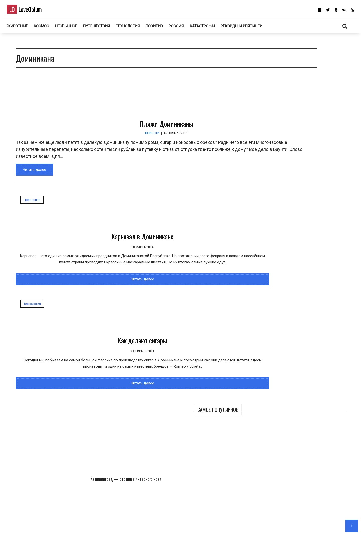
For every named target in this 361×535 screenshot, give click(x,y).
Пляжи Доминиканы (133, 126)
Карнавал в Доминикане (70, 239)
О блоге (178, 524)
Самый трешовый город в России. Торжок (306, 321)
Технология (134, 27)
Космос (48, 27)
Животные (23, 27)
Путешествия (102, 27)
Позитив (161, 27)
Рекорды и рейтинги (249, 27)
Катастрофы (209, 27)
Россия (183, 27)
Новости (119, 136)
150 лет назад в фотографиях (296, 276)
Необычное (72, 27)
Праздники (29, 202)
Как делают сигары (191, 239)
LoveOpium (30, 10)
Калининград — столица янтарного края (279, 112)
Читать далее (32, 172)
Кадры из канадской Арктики (325, 108)
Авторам (195, 524)
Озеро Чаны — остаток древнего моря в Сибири (278, 165)
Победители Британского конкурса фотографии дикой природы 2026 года (324, 172)
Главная (162, 524)
